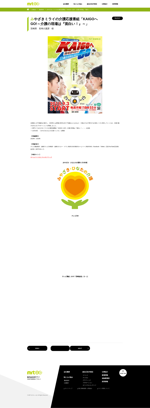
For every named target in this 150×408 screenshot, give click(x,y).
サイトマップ (68, 388)
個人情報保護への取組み (85, 388)
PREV (39, 348)
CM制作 (66, 383)
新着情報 (105, 375)
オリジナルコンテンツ (89, 385)
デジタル (85, 378)
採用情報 (115, 4)
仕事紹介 (105, 4)
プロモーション (87, 383)
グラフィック (86, 380)
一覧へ (75, 348)
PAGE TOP (125, 373)
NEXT (111, 348)
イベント (85, 375)
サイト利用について (104, 388)
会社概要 (66, 4)
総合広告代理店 (92, 4)
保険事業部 (105, 378)
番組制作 (42, 9)
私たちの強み (78, 4)
